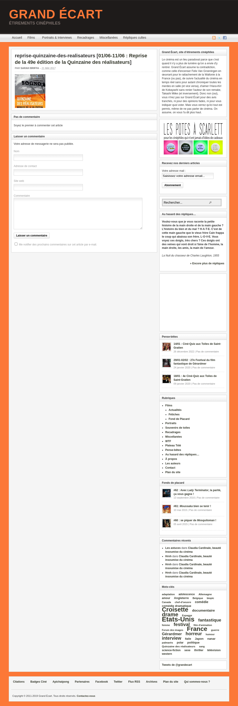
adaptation (168, 594)
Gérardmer (172, 634)
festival (182, 624)
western (167, 653)
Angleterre (181, 598)
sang (202, 646)
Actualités (175, 410)
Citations (18, 681)
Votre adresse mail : (174, 170)
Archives (151, 681)
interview (171, 638)
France (197, 628)
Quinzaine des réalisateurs (178, 646)
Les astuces (173, 548)
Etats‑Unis (178, 619)
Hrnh (168, 556)
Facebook (225, 38)
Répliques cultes (134, 37)
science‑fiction (171, 650)
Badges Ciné (38, 681)
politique (193, 642)
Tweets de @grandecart (177, 664)
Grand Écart (56, 14)
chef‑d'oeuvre (183, 602)
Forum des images (172, 630)
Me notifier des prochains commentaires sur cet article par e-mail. (58, 244)
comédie (201, 602)
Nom (16, 151)
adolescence (186, 594)
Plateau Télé (173, 445)
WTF (168, 441)
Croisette (175, 609)
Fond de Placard (179, 419)
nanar (211, 638)
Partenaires (82, 681)
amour (166, 598)
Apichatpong (61, 681)
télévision (214, 650)
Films (31, 38)
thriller (198, 650)
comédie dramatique (176, 606)
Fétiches (174, 414)
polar (180, 642)
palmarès (167, 642)
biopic (210, 598)
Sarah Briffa (29, 68)
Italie (188, 638)
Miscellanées (108, 37)
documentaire (203, 610)
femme (166, 625)
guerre (215, 629)
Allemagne (205, 594)
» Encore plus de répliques (207, 263)
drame (170, 614)
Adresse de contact (25, 166)
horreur (193, 633)
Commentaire (22, 195)
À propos (171, 459)
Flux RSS (214, 38)
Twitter (219, 38)
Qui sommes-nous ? (197, 681)
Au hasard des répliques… (182, 454)
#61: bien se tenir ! (192, 506)
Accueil (17, 37)
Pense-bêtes (173, 450)
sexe (187, 650)
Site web (19, 181)
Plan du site (172, 472)
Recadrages (85, 37)
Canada (166, 602)
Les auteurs (172, 463)
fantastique (209, 620)
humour (210, 634)
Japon (199, 638)
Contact (170, 467)
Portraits (170, 423)
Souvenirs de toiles (177, 427)
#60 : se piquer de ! (195, 520)
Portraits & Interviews (57, 37)
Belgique (198, 598)
